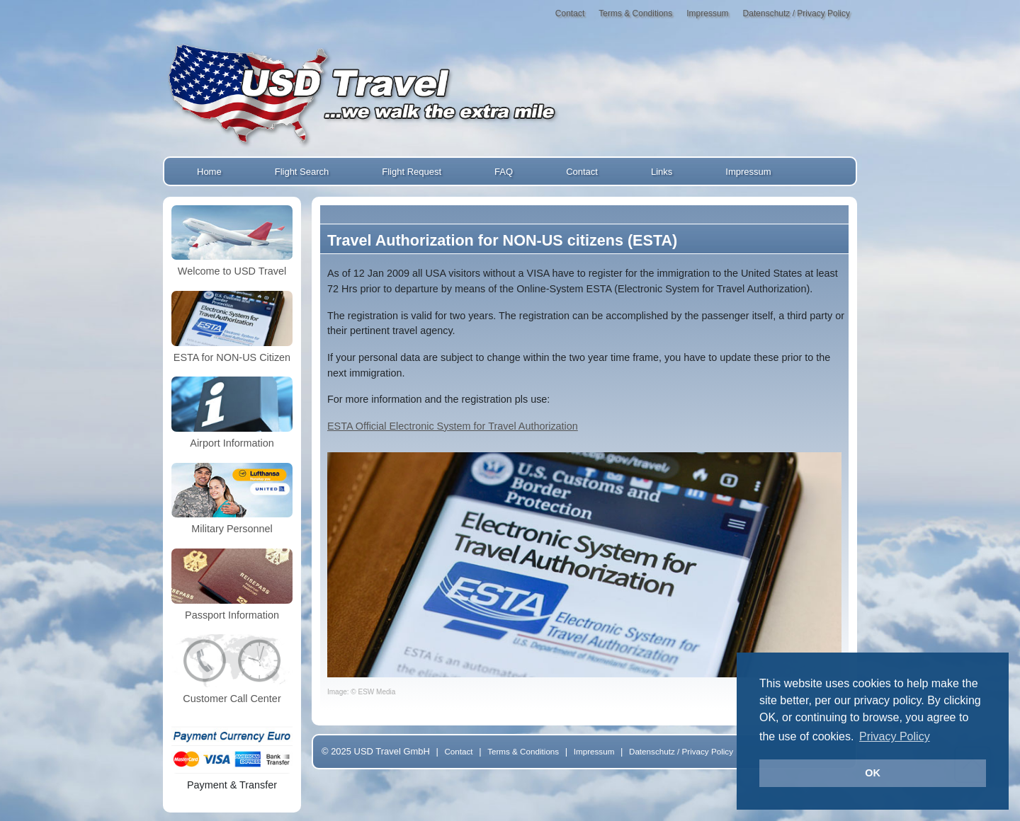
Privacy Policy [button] (894, 736)
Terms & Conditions (635, 13)
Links (661, 171)
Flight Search (302, 171)
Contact (569, 13)
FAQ (503, 171)
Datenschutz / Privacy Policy (796, 13)
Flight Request (411, 171)
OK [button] (872, 773)
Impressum (707, 13)
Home (209, 171)
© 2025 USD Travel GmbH (376, 751)
